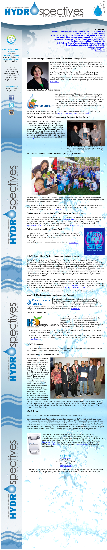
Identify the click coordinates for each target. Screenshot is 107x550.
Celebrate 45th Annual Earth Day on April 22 (88, 41)
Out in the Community (96, 47)
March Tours (100, 51)
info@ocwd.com (66, 466)
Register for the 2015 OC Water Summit (90, 33)
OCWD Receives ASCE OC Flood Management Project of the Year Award (77, 35)
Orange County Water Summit (67, 113)
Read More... (54, 82)
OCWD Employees (98, 49)
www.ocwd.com (68, 219)
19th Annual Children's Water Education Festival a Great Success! (80, 37)
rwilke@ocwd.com (54, 444)
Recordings (76, 285)
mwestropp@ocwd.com (35, 225)
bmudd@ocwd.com (49, 442)
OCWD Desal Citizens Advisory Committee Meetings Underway (81, 43)
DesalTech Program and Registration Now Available (85, 45)
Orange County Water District (75, 287)
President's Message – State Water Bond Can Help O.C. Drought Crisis (78, 31)
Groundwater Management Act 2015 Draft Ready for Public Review (79, 39)
